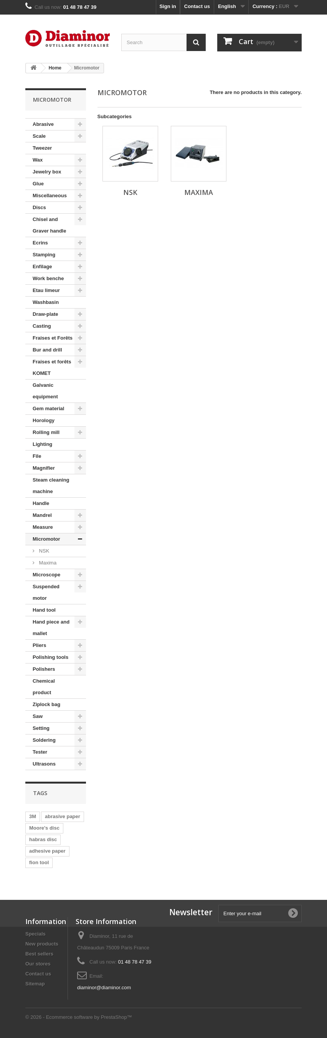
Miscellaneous (50, 195)
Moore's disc (44, 828)
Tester (40, 752)
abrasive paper (62, 816)
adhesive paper (47, 851)
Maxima (47, 563)
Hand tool (44, 610)
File (37, 456)
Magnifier (44, 468)
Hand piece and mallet (51, 627)
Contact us (197, 6)
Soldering (44, 740)
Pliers (39, 645)
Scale (39, 136)
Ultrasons (44, 764)
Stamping (44, 254)
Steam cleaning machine (51, 485)
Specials (35, 934)
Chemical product (44, 686)
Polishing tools (50, 657)
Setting (41, 728)
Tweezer (42, 148)
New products (41, 944)
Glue (38, 183)
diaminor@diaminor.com (104, 987)
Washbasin (46, 302)
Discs (39, 207)
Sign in (167, 6)
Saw (38, 716)
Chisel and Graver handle (49, 225)
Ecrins (40, 243)
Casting (42, 326)
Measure (43, 527)
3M (32, 816)
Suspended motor (46, 592)
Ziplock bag (46, 704)
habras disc (43, 839)
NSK (43, 551)
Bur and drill (47, 350)
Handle (41, 503)
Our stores (38, 964)
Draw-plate (45, 314)
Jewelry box (47, 172)
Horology (43, 420)
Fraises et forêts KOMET (52, 367)
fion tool (39, 862)
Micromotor (46, 539)
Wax (38, 160)
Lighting (42, 444)
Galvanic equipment (45, 390)
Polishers (44, 669)
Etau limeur (46, 290)
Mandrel (42, 515)
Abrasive (43, 124)
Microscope (46, 575)
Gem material (48, 408)
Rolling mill (46, 432)
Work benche (48, 278)
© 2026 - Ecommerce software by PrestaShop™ (78, 1017)
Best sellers (39, 954)
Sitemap (35, 984)
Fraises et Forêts (53, 338)
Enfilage (42, 266)
